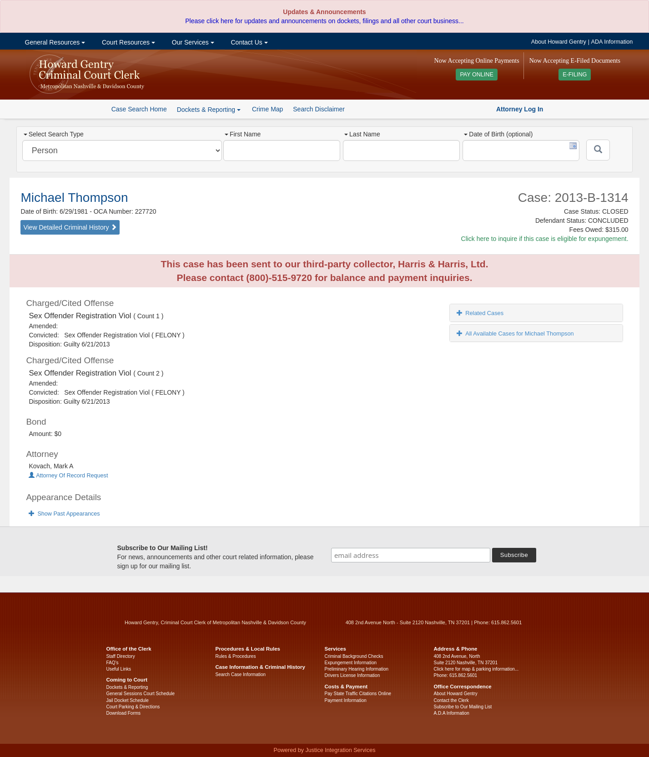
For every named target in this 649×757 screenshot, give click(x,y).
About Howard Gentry (558, 42)
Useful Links (118, 669)
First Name (243, 134)
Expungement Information (351, 662)
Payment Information (346, 700)
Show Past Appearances (64, 514)
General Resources (54, 42)
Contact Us (248, 42)
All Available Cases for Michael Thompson (515, 333)
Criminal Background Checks (354, 656)
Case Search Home (139, 109)
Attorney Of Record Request (68, 475)
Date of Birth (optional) (498, 134)
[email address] (410, 555)
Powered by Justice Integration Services (324, 750)
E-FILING (575, 74)
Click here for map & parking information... (476, 669)
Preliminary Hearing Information (357, 669)
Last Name (362, 134)
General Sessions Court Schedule (140, 693)
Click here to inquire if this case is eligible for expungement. (545, 238)
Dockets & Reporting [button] (209, 109)
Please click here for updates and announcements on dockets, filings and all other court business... (324, 21)
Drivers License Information (352, 675)
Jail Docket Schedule (127, 700)
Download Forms (123, 713)
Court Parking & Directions (133, 706)
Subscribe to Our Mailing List (463, 706)
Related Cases (480, 313)
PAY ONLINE (476, 74)
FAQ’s (112, 662)
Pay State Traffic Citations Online (358, 693)
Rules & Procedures (236, 656)
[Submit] (598, 150)
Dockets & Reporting (127, 687)
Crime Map (267, 109)
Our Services (192, 42)
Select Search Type (54, 134)
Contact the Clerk (451, 700)
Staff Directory (120, 656)
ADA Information (612, 42)
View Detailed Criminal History (70, 227)
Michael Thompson (74, 198)
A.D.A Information (451, 713)
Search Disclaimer (319, 109)
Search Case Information (241, 674)
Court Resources (127, 42)
